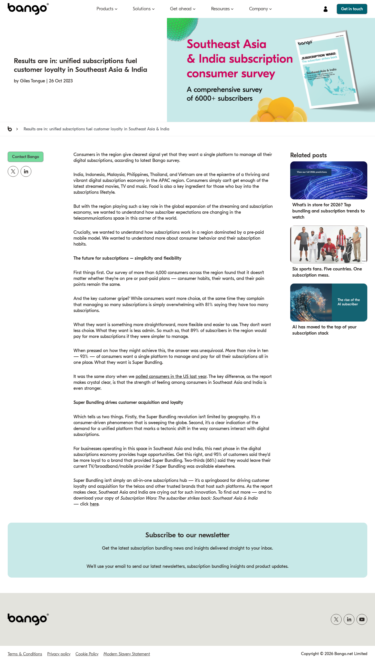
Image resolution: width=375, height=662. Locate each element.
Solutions (142, 9)
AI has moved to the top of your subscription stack (324, 330)
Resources (220, 9)
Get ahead (180, 9)
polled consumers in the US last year (171, 376)
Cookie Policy (87, 654)
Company (258, 9)
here (94, 504)
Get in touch (352, 9)
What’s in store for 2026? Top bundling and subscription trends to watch (328, 211)
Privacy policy (58, 654)
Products (105, 9)
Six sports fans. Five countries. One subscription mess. (327, 272)
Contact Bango (25, 156)
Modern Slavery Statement (127, 654)
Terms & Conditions (25, 654)
